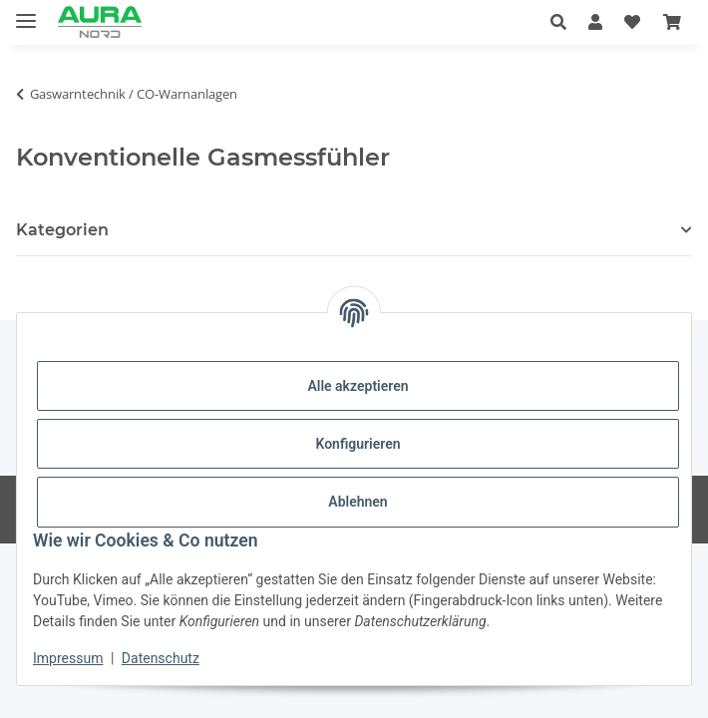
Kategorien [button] (62, 229)
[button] (563, 22)
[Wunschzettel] (632, 22)
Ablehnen (357, 502)
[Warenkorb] (672, 22)
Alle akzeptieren (357, 386)
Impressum (68, 658)
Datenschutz (160, 658)
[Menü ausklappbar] (26, 12)
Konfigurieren (357, 444)
